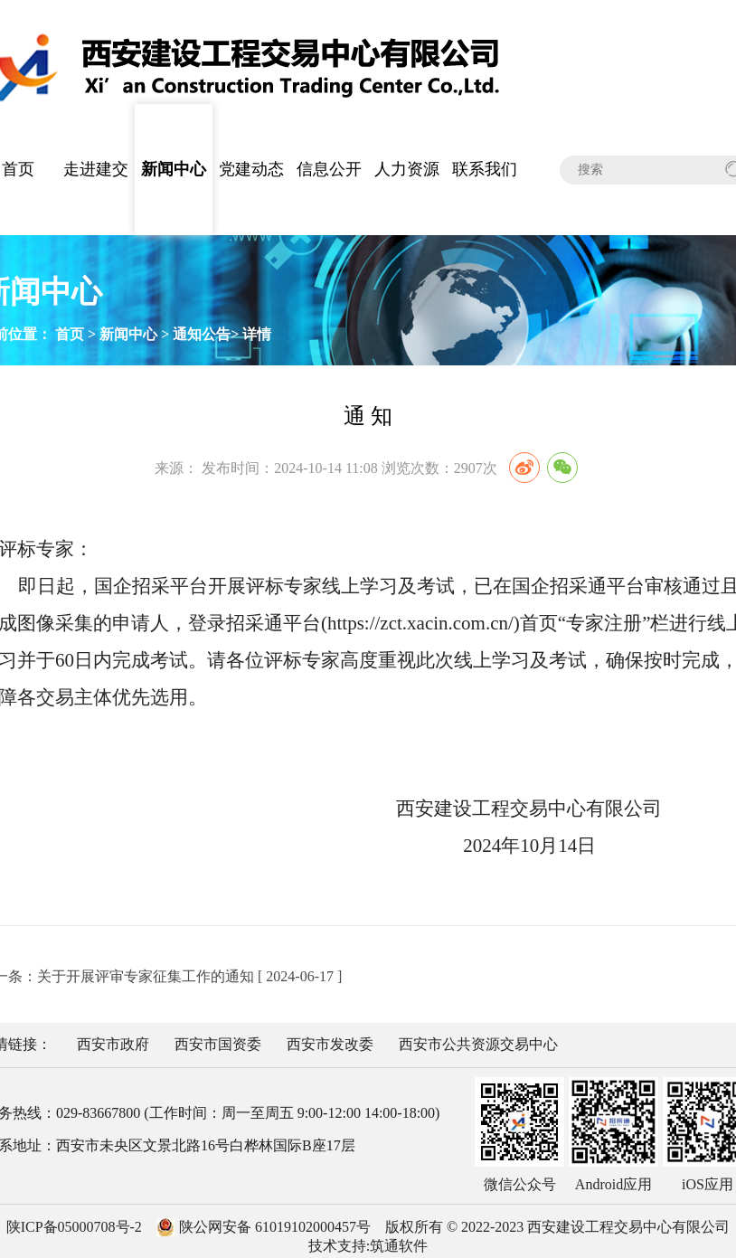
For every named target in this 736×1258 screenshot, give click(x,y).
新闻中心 (173, 169)
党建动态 (251, 169)
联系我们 (484, 169)
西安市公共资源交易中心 (478, 1044)
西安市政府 (113, 1044)
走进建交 (95, 169)
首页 (69, 334)
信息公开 (329, 169)
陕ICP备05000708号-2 (74, 1226)
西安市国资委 (218, 1044)
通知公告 (202, 334)
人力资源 (406, 169)
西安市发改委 (330, 1044)
